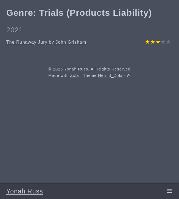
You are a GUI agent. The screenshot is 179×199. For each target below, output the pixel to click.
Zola (74, 75)
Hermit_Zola (110, 75)
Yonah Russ (24, 191)
